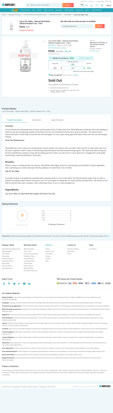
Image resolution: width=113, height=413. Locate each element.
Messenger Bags (89, 332)
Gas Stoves (29, 370)
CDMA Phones (81, 297)
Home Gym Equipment (21, 354)
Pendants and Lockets (76, 337)
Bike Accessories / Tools (18, 343)
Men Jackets (16, 372)
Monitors (46, 303)
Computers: (6, 303)
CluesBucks (5, 256)
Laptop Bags (26, 332)
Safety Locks (7, 334)
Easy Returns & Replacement (11, 249)
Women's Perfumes (62, 358)
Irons (4, 372)
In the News (49, 254)
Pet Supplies (33, 351)
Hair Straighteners (64, 314)
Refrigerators (67, 306)
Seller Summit (28, 266)
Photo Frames (64, 372)
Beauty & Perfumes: (8, 358)
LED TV (9, 372)
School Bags (99, 332)
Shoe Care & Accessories (99, 329)
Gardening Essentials (9, 320)
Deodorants (33, 358)
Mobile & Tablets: (7, 297)
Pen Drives (66, 309)
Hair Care (52, 358)
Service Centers (7, 266)
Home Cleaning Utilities (82, 318)
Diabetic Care (63, 354)
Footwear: (5, 329)
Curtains (100, 318)
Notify (100, 26)
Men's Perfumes (43, 358)
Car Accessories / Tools (64, 343)
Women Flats (68, 329)
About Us (49, 245)
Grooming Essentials (21, 358)
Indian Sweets (96, 351)
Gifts (103, 351)
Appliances (58, 10)
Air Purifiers (45, 370)
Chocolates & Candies (84, 351)
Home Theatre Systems (37, 306)
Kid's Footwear (36, 348)
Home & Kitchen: (7, 318)
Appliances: (6, 314)
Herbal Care (87, 358)
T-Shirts (10, 325)
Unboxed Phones (50, 297)
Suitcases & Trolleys (56, 332)
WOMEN (39, 10)
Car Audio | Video (8, 345)
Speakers (106, 306)
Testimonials (28, 263)
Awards (48, 256)
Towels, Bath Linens (44, 318)
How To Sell (27, 251)
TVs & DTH (25, 306)
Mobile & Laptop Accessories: (12, 309)
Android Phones (19, 297)
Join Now (75, 75)
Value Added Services (94, 297)
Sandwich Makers (86, 370)
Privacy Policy (6, 386)
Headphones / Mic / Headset (59, 370)
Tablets (73, 297)
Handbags (104, 323)
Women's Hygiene (8, 360)
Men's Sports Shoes (15, 329)
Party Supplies (70, 348)
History (48, 249)
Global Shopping (96, 10)
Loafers (83, 329)
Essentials (79, 10)
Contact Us (91, 1)
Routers (24, 303)
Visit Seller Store (94, 51)
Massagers (54, 354)
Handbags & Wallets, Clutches (90, 323)
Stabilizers (36, 372)
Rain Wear (93, 372)
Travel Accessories (69, 332)
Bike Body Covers (50, 343)
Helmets (41, 343)
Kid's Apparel (95, 348)
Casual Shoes (36, 329)
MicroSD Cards (7, 311)
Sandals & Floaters (48, 329)
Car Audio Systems (53, 372)
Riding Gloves (77, 343)
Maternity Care (85, 348)
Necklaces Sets (52, 337)
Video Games (54, 303)
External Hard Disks (77, 309)
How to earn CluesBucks (86, 58)
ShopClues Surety (7, 261)
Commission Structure (31, 254)
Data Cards (98, 303)
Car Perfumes (86, 343)
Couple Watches (19, 370)
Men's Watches (28, 337)
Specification (36, 120)
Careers (48, 258)
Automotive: (6, 343)
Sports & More (69, 10)
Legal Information (57, 120)
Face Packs (72, 358)
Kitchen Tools (70, 318)
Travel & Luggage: (8, 332)
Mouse (86, 309)
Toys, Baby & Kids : (8, 348)
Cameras (99, 306)
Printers (18, 303)
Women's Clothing (13, 323)
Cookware (61, 318)
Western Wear (76, 323)
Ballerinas (77, 329)
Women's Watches (40, 337)
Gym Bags (79, 332)
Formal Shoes (59, 329)
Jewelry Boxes (99, 337)
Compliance (42, 386)
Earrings (86, 337)
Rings (91, 337)
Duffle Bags (17, 332)
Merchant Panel (29, 249)
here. (108, 236)
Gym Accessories (44, 354)
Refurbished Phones (63, 297)
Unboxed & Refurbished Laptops (69, 303)
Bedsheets (16, 318)
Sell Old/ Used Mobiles (10, 299)
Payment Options (7, 258)
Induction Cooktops (77, 314)
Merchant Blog (28, 268)
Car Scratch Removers (99, 343)
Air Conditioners (90, 306)
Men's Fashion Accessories (53, 323)
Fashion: (5, 323)
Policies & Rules (29, 258)
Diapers (17, 348)
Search (68, 5)
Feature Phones (39, 297)
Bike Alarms (18, 345)
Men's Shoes (73, 372)
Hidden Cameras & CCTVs (54, 306)
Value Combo (96, 358)
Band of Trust (50, 251)
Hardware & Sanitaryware (29, 318)
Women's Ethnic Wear (37, 323)
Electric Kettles (52, 314)
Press (69, 254)
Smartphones (29, 297)
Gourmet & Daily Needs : (10, 351)
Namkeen (45, 351)
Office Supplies (23, 351)
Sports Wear (67, 323)
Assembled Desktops (87, 303)
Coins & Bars (19, 337)
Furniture (55, 318)
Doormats (94, 318)
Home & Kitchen (48, 10)
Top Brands (6, 375)
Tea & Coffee (72, 351)
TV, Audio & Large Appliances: (11, 306)
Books (39, 351)
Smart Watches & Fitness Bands (99, 309)
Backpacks (43, 309)
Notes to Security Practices (30, 386)
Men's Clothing (24, 323)
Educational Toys (25, 348)
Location (82, 6)
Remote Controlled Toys (49, 348)
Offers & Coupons (7, 370)
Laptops (12, 303)
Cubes (77, 348)
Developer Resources (30, 270)
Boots (88, 329)
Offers (87, 10)
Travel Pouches (36, 332)
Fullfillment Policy (29, 256)
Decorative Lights (83, 372)
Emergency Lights (31, 314)
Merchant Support (73, 249)
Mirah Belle (51, 45)
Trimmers (13, 314)
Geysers (98, 314)
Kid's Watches (7, 339)
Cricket (71, 354)
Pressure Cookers (74, 370)
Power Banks (35, 309)
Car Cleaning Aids (32, 343)
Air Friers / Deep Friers (100, 370)
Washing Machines (78, 306)
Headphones (26, 309)
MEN (33, 10)
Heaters (43, 372)
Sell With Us (83, 1)
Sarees (5, 325)
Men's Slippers (26, 329)
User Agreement (7, 268)
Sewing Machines (89, 314)
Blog (47, 261)
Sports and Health (8, 354)
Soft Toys (61, 348)
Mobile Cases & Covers (55, 309)
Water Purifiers (42, 314)
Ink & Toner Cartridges (35, 303)
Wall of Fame (51, 386)
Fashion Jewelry (63, 337)
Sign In (108, 5)
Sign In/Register (7, 251)
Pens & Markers (62, 351)
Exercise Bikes (33, 354)
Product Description (14, 120)
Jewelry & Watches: (8, 337)
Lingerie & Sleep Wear (21, 325)
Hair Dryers (20, 314)
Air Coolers (37, 370)
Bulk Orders (71, 251)
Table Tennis (78, 354)
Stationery (52, 351)
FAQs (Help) (5, 263)
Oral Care (80, 358)
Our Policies (5, 254)
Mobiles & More (25, 10)
